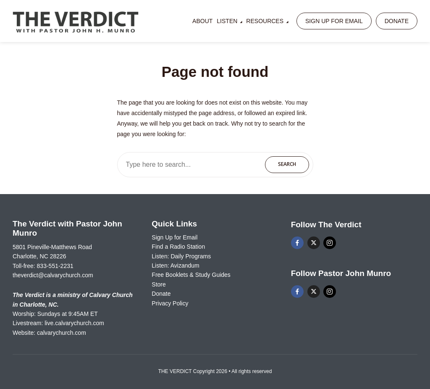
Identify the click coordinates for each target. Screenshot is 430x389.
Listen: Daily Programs (181, 256)
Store (158, 284)
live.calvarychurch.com (74, 323)
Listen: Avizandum (175, 265)
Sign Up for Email (334, 21)
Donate (397, 21)
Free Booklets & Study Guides (191, 274)
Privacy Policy (170, 303)
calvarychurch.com (61, 332)
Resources (264, 21)
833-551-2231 (55, 266)
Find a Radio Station (178, 246)
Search (287, 164)
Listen (227, 21)
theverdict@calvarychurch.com (53, 275)
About (202, 21)
